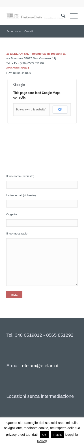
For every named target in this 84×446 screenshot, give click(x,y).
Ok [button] (44, 434)
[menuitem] (61, 16)
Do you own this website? (31, 109)
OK (60, 109)
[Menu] (71, 16)
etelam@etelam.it (17, 68)
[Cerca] (61, 16)
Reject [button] (58, 434)
